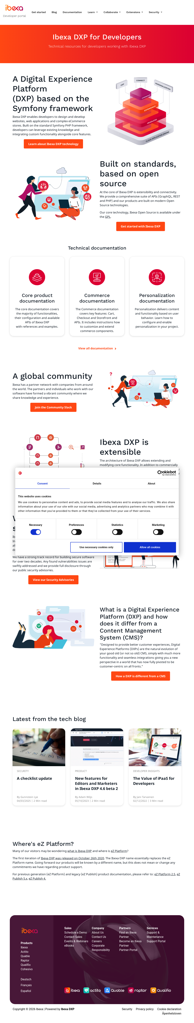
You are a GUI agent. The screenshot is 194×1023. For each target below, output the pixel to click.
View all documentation (95, 348)
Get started (39, 12)
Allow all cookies (150, 547)
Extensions (133, 12)
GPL (107, 217)
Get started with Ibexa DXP (140, 226)
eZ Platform (119, 851)
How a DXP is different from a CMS (140, 676)
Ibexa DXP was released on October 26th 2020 (72, 858)
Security (154, 12)
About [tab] (151, 483)
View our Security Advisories (53, 580)
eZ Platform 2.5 (164, 874)
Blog (54, 12)
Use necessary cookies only (96, 547)
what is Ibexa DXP (79, 851)
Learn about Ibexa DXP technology (53, 144)
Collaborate (111, 12)
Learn (92, 12)
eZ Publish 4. (37, 879)
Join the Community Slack (53, 407)
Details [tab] (97, 483)
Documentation (72, 12)
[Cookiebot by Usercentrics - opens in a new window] (160, 473)
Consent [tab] (42, 483)
